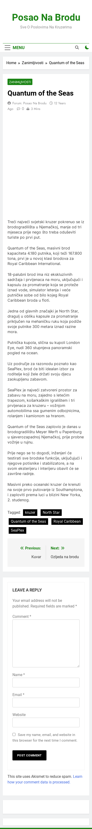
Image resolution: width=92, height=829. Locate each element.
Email (18, 695)
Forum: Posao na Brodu (29, 103)
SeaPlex (17, 530)
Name (18, 675)
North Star (51, 512)
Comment (21, 616)
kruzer (30, 512)
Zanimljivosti (20, 82)
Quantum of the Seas (28, 521)
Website (19, 714)
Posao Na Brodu (46, 17)
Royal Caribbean (67, 521)
